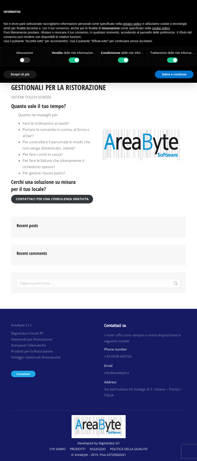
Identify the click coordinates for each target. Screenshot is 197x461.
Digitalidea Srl (109, 443)
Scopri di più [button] (20, 74)
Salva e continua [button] (174, 74)
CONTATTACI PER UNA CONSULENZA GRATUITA (52, 199)
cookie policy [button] (161, 28)
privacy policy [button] (132, 24)
